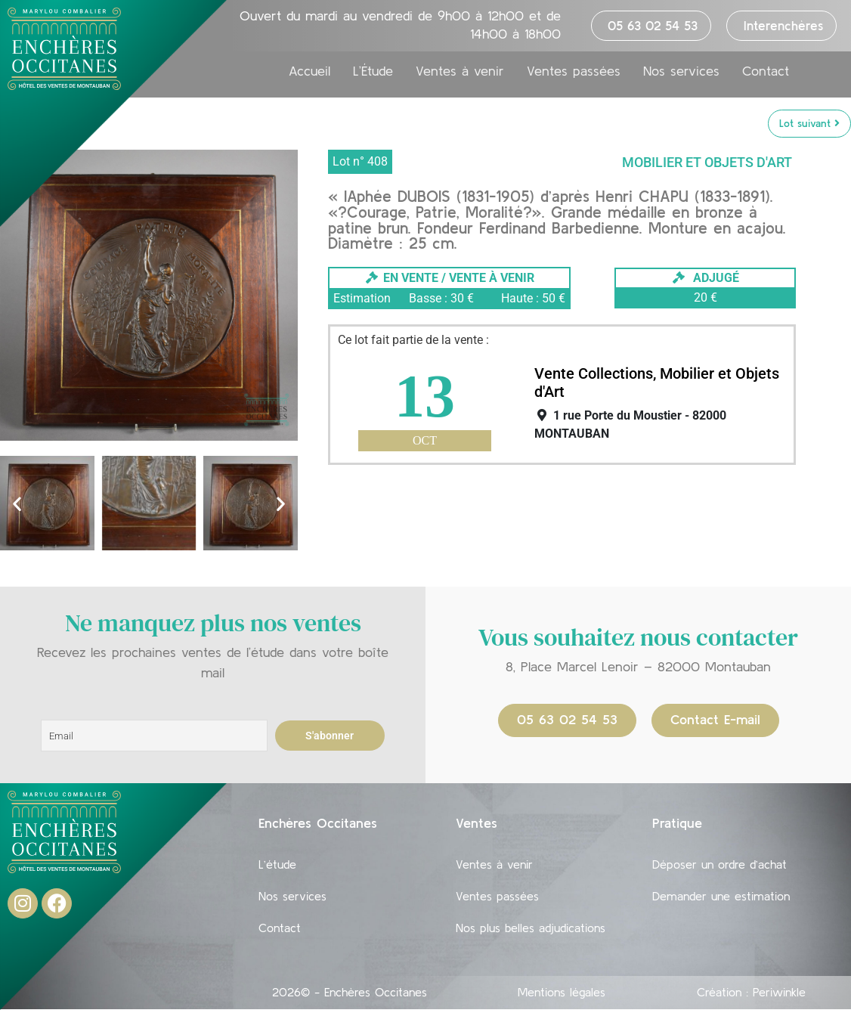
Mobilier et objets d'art (707, 163)
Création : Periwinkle (751, 1001)
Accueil (309, 78)
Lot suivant (809, 124)
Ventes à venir (460, 78)
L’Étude (373, 78)
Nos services (681, 78)
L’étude (277, 866)
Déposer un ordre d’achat (719, 866)
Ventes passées (573, 78)
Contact (765, 78)
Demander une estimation (721, 901)
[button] (17, 504)
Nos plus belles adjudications (530, 936)
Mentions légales (561, 1001)
